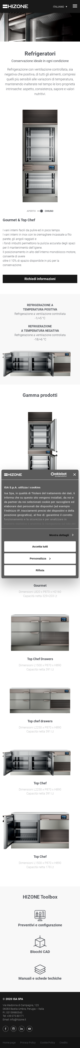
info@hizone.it (18, 1019)
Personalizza (40, 558)
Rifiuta (40, 570)
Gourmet (40, 585)
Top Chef (40, 783)
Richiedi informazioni (40, 279)
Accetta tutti (40, 546)
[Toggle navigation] (75, 6)
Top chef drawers (40, 721)
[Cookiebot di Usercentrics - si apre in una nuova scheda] (51, 474)
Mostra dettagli (59, 534)
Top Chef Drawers (40, 659)
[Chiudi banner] (74, 474)
